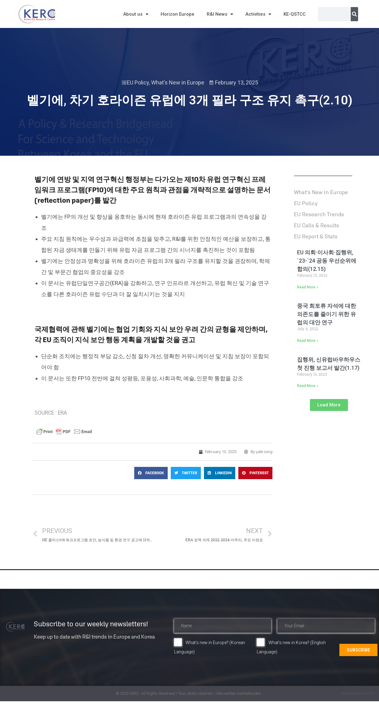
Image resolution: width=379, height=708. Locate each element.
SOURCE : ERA (51, 413)
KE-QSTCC (294, 14)
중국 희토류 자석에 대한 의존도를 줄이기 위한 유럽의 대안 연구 (326, 314)
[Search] (354, 14)
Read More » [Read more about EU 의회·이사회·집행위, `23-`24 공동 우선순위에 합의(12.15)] (307, 287)
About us (135, 14)
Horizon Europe (177, 14)
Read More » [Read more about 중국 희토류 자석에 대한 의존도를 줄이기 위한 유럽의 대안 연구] (307, 340)
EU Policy (138, 82)
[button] (151, 473)
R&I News (220, 14)
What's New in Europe (177, 82)
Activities (258, 14)
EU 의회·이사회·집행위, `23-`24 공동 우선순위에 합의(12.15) (326, 260)
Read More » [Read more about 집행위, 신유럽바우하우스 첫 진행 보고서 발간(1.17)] (307, 386)
